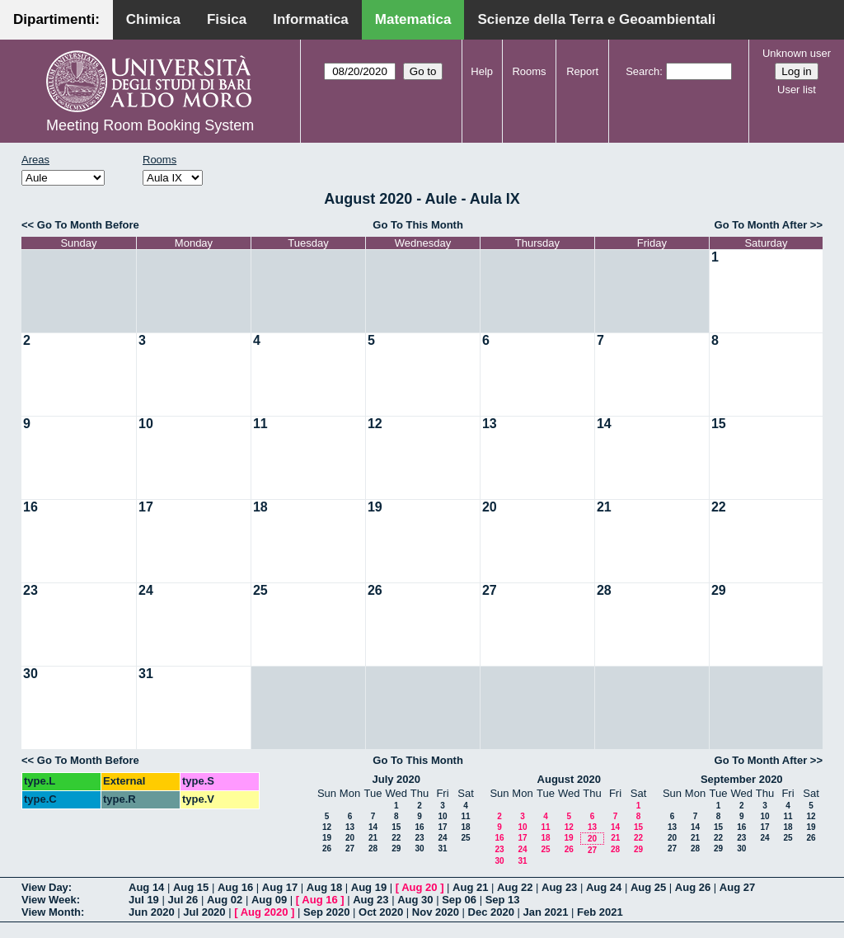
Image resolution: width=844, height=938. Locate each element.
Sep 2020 (326, 912)
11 (260, 424)
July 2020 (396, 779)
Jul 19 (144, 899)
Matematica (413, 19)
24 (145, 590)
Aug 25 (648, 887)
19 (375, 507)
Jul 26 (182, 899)
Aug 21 (470, 887)
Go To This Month (418, 225)
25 (260, 590)
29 (718, 590)
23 (30, 590)
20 (489, 507)
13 (489, 424)
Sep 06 (459, 899)
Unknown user (796, 53)
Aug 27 (737, 887)
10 (145, 424)
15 (718, 424)
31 (145, 674)
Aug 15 (191, 887)
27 (489, 590)
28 (604, 590)
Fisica (226, 19)
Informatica (311, 19)
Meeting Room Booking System (150, 125)
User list (796, 89)
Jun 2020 (152, 912)
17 (145, 507)
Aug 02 (224, 899)
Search (642, 71)
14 (604, 424)
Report (582, 71)
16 (30, 507)
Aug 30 (415, 899)
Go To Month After (761, 225)
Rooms (529, 71)
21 (604, 507)
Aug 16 (235, 887)
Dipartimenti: (56, 19)
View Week (49, 899)
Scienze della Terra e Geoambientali (596, 19)
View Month (51, 912)
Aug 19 (369, 887)
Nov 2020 (435, 912)
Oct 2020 (381, 912)
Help (482, 71)
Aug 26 (692, 887)
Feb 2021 (600, 912)
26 (375, 590)
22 (718, 507)
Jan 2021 (546, 912)
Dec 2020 (491, 912)
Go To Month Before (88, 225)
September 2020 (742, 779)
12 (375, 424)
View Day (44, 887)
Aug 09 (269, 899)
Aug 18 (324, 887)
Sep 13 (502, 899)
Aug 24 (603, 887)
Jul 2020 (204, 912)
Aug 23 (559, 887)
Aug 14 (146, 887)
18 (260, 507)
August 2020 (569, 779)
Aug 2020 (264, 912)
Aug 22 (514, 887)
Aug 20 (419, 887)
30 (30, 674)
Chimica (153, 19)
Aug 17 (280, 887)
